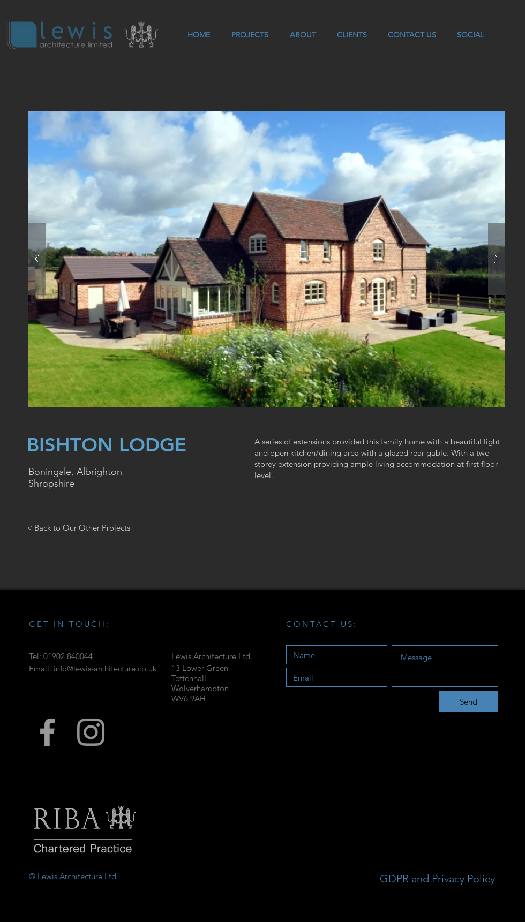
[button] (266, 259)
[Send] (468, 701)
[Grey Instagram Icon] (90, 732)
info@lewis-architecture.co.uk (105, 668)
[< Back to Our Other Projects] (78, 527)
